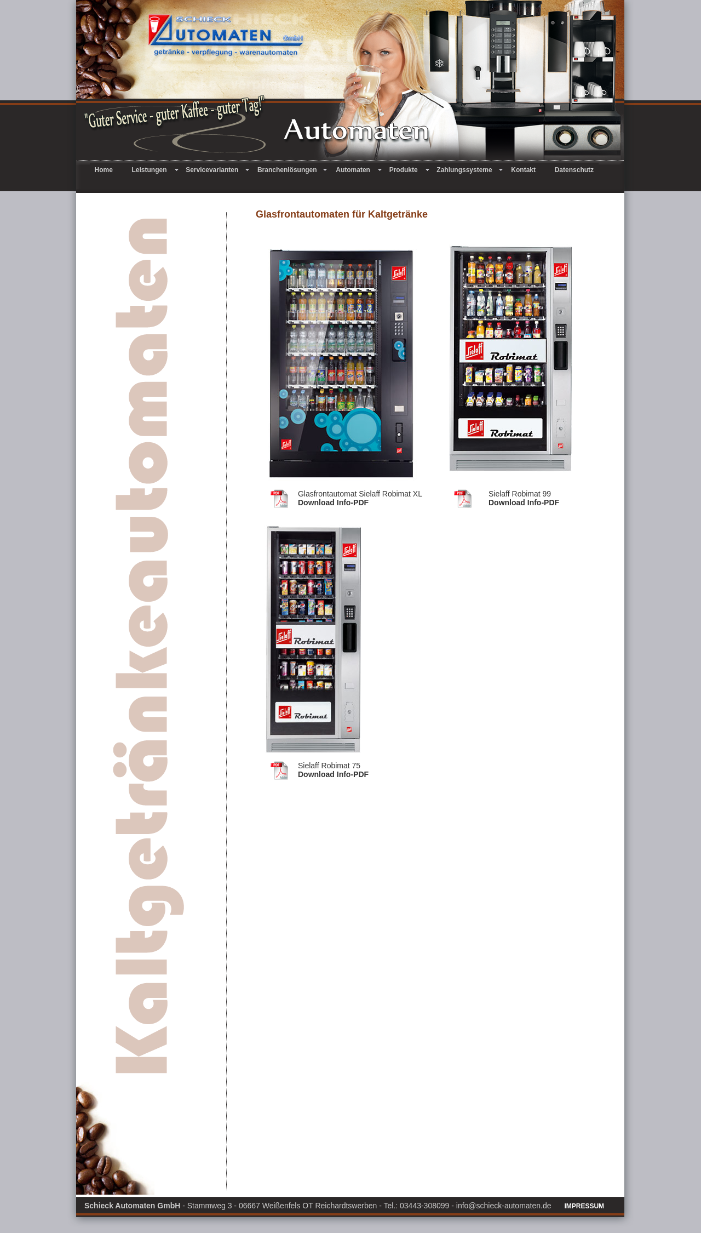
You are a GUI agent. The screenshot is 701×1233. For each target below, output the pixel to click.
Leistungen (154, 170)
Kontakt (527, 170)
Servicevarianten (217, 170)
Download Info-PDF (333, 502)
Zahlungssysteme (468, 170)
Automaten (357, 170)
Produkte (408, 170)
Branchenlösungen (291, 170)
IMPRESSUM (584, 1206)
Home (108, 170)
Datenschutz (574, 170)
